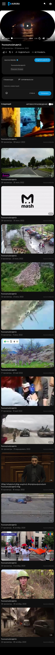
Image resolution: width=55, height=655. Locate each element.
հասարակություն (9, 139)
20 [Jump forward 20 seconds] (39, 38)
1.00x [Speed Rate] (36, 38)
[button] (50, 4)
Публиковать (45, 93)
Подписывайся (42, 60)
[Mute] (44, 38)
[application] (27, 26)
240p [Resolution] (48, 38)
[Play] (3, 38)
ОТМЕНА (32, 93)
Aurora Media (11, 60)
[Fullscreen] (52, 38)
